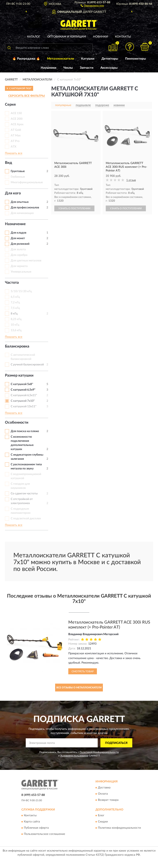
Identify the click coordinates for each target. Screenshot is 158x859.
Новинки (100, 36)
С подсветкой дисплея (26, 518)
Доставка (104, 787)
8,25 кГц (16, 319)
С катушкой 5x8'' (22, 384)
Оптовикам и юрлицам (66, 36)
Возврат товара (108, 800)
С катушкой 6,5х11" (24, 395)
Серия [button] (10, 104)
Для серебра (19, 255)
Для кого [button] (13, 193)
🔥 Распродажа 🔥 (26, 58)
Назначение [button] (15, 224)
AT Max (16, 135)
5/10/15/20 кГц (21, 291)
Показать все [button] (13, 153)
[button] (92, 5)
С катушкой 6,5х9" (23, 389)
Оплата (103, 793)
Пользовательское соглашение (44, 834)
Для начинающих (22, 213)
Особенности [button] (16, 422)
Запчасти (86, 67)
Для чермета (19, 266)
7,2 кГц (15, 302)
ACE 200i (17, 118)
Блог (101, 815)
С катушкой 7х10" (23, 400)
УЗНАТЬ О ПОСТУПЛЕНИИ (74, 208)
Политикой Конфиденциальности (99, 752)
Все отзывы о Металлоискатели (79, 687)
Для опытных (20, 202)
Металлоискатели (60, 58)
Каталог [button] (33, 36)
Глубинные (18, 176)
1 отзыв (131, 180)
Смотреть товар (83, 671)
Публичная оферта (36, 828)
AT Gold (16, 130)
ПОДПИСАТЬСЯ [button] (116, 743)
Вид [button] (8, 163)
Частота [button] (12, 283)
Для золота (18, 249)
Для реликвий (20, 243)
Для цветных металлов (26, 260)
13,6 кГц (16, 330)
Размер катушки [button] (19, 375)
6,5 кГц (15, 296)
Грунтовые (18, 171)
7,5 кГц (15, 308)
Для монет (18, 238)
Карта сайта (32, 821)
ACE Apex (17, 124)
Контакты (123, 36)
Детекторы (109, 58)
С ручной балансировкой (27, 364)
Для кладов (18, 232)
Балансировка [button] (17, 346)
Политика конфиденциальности (119, 828)
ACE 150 (16, 113)
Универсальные (21, 271)
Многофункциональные (27, 182)
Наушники (48, 67)
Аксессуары (108, 67)
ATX (13, 146)
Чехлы (68, 67)
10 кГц (15, 324)
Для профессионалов (25, 207)
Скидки (103, 821)
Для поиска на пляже (25, 431)
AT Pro (15, 141)
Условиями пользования (74, 755)
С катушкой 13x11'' (23, 406)
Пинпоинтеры (135, 58)
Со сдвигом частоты (24, 493)
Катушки (87, 58)
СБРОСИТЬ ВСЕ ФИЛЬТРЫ (26, 96)
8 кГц (14, 313)
